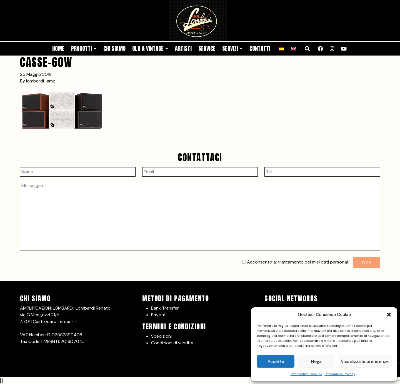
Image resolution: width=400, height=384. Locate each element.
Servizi (230, 48)
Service (207, 48)
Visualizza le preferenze (365, 361)
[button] (389, 314)
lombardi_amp (41, 81)
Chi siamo (114, 48)
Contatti (259, 48)
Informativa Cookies (306, 374)
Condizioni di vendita (172, 343)
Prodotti (81, 48)
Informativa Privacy (340, 374)
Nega (316, 361)
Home (58, 48)
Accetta (276, 361)
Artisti (183, 48)
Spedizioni (161, 336)
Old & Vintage (148, 48)
